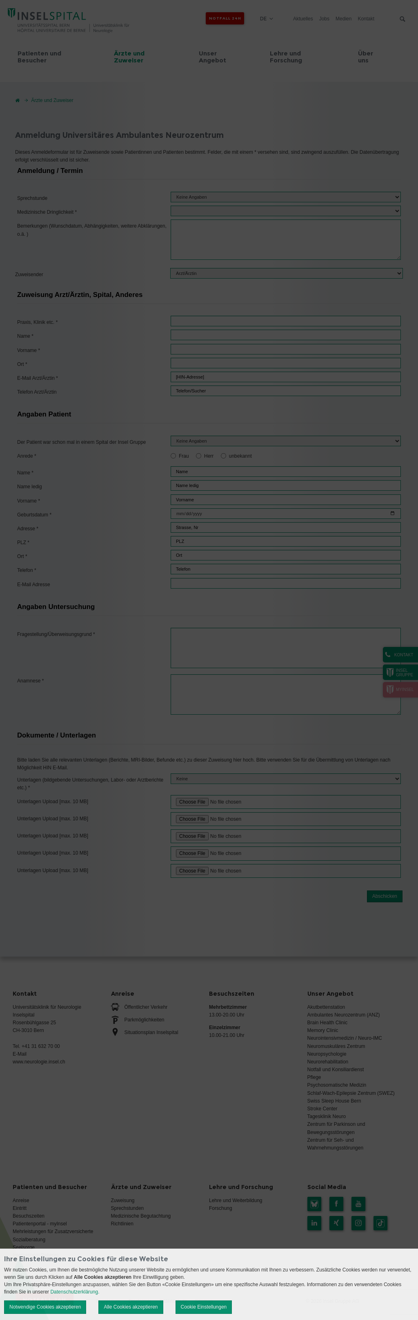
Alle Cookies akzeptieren (131, 1307)
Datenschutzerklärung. (74, 1292)
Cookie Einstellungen (204, 1307)
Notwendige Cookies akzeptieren (45, 1307)
